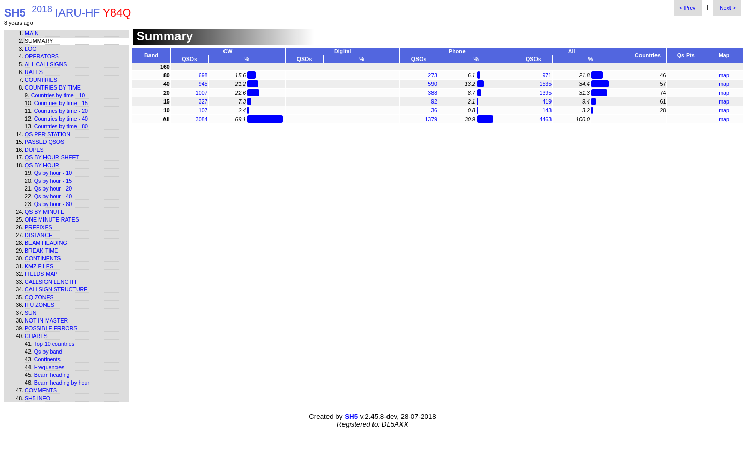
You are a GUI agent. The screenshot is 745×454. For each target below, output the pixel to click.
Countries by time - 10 (58, 95)
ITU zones (39, 305)
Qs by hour (42, 165)
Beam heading (46, 243)
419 (547, 101)
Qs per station (47, 134)
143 (547, 110)
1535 (545, 84)
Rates (34, 72)
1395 (545, 93)
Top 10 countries (54, 344)
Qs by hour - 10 (53, 173)
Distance (38, 235)
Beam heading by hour (62, 382)
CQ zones (39, 297)
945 (203, 84)
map (724, 75)
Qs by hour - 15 (53, 181)
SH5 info (37, 398)
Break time (41, 250)
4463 (545, 119)
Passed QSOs (44, 142)
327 (203, 101)
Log (31, 49)
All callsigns (46, 64)
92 (434, 101)
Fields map (41, 274)
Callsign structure (56, 289)
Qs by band (48, 351)
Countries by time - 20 (61, 111)
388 (432, 93)
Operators (42, 56)
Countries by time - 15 (61, 103)
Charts (36, 336)
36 (434, 110)
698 (203, 75)
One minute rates (52, 219)
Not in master (46, 320)
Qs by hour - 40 (53, 196)
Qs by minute (44, 212)
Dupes (34, 150)
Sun (31, 313)
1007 (202, 93)
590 (432, 84)
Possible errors (51, 328)
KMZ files (39, 266)
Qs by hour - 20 (53, 188)
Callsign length (50, 282)
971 (547, 75)
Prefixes (38, 227)
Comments (41, 390)
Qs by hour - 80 (53, 204)
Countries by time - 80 (61, 126)
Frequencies (49, 367)
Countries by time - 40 (61, 118)
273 (432, 75)
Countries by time (53, 87)
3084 (202, 119)
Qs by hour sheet (52, 157)
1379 (431, 119)
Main (32, 33)
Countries (41, 80)
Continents (43, 258)
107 (203, 110)
